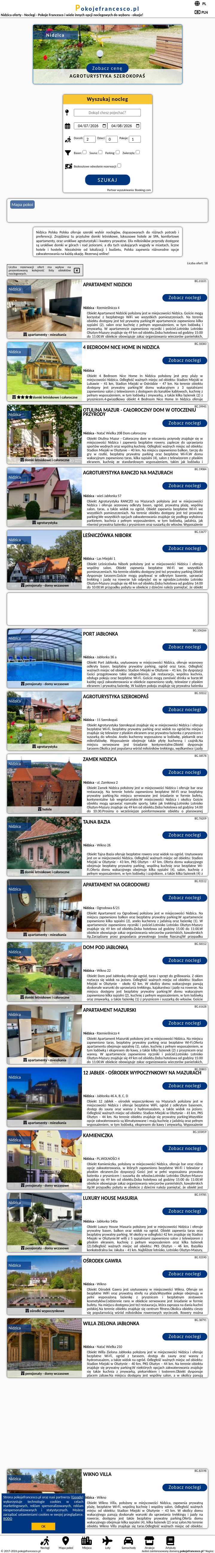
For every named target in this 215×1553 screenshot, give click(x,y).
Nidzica (15, 289)
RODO (7, 1519)
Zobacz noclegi (185, 297)
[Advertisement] (107, 1424)
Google (77, 1497)
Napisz (209, 1551)
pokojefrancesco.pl (107, 8)
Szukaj (108, 180)
